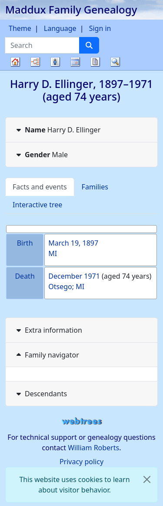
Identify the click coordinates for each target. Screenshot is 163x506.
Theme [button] (20, 28)
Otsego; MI (66, 286)
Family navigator (46, 355)
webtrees (81, 421)
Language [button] (60, 28)
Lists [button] (55, 62)
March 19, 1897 (73, 243)
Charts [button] (35, 62)
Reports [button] (95, 62)
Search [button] (115, 62)
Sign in (100, 28)
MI (52, 253)
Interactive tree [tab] (37, 204)
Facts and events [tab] (40, 187)
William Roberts (93, 447)
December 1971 (74, 276)
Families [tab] (95, 187)
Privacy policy (81, 461)
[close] (146, 479)
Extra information (48, 330)
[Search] (89, 45)
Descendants (40, 393)
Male (41, 154)
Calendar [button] (75, 62)
